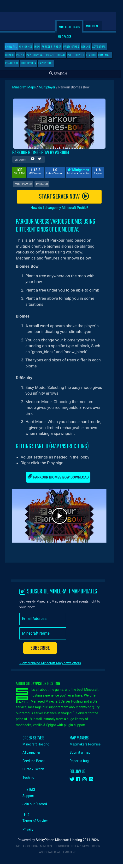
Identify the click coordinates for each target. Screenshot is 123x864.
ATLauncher (35, 752)
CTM (104, 55)
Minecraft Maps (72, 27)
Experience (49, 63)
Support (32, 796)
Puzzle (24, 55)
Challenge (15, 63)
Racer (61, 46)
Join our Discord (38, 804)
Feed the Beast (37, 761)
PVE (73, 55)
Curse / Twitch (36, 769)
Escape (53, 55)
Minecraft (96, 26)
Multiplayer (50, 87)
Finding (95, 55)
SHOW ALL (14, 46)
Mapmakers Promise (88, 744)
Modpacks (68, 37)
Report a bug (82, 761)
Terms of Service (38, 821)
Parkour (50, 46)
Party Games (74, 46)
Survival (41, 55)
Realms (89, 46)
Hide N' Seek (32, 63)
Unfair (64, 55)
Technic (32, 777)
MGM (40, 46)
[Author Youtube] (36, 159)
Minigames (29, 46)
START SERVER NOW (67, 197)
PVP (32, 55)
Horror (13, 55)
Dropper (82, 55)
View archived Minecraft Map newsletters (53, 663)
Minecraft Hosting (39, 744)
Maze (111, 55)
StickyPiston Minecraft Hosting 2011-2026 (70, 840)
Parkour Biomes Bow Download (61, 476)
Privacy (31, 829)
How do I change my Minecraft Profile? (63, 208)
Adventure (102, 46)
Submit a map (83, 752)
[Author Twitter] (43, 159)
